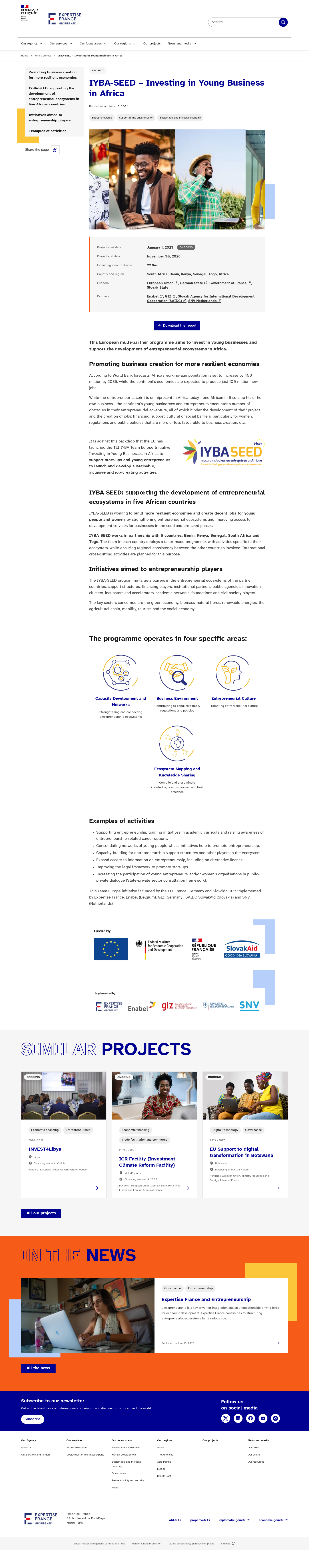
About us (26, 1447)
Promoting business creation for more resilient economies (53, 75)
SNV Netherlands (202, 301)
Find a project (43, 55)
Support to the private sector (136, 117)
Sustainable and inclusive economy (180, 117)
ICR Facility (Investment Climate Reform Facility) (147, 1162)
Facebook (250, 1418)
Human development (124, 1454)
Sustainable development (126, 1447)
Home (24, 55)
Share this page (55, 149)
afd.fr (173, 1520)
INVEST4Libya (44, 1149)
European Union (160, 283)
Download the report (180, 326)
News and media (179, 43)
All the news (38, 1368)
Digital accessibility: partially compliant (191, 1543)
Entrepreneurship (102, 117)
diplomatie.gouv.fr (232, 1520)
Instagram (275, 1418)
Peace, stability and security (128, 1480)
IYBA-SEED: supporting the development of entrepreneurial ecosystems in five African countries (54, 96)
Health (115, 1487)
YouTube (263, 1418)
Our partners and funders (35, 1454)
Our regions (122, 43)
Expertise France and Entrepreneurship (206, 1299)
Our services (58, 43)
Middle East (164, 1476)
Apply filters (283, 22)
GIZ (168, 296)
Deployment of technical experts (85, 1454)
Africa (224, 274)
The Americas (165, 1454)
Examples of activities (47, 131)
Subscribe (33, 1419)
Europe (161, 1469)
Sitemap (226, 1543)
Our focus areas (91, 43)
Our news (253, 1447)
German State (191, 283)
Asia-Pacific (164, 1461)
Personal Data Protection (146, 1543)
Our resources (256, 1461)
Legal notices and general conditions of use (99, 1543)
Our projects (152, 43)
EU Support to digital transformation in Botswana (241, 1152)
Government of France (228, 283)
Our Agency (29, 43)
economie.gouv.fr (271, 1520)
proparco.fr (198, 1520)
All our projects (41, 1213)
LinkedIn (238, 1418)
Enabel (153, 296)
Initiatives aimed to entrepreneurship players (50, 117)
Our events (254, 1454)
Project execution (76, 1447)
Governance (119, 1473)
